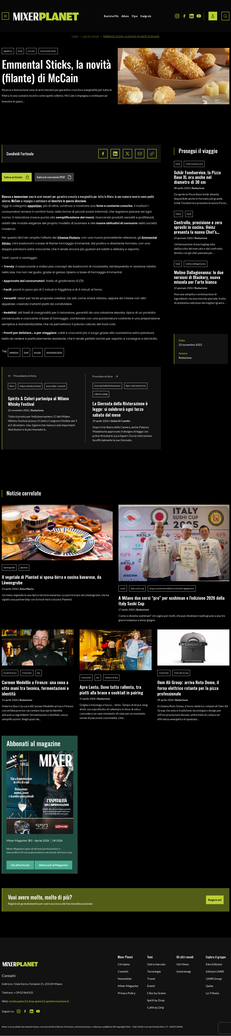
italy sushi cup (137, 588)
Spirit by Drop (156, 1000)
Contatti (123, 971)
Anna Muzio (27, 588)
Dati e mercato (156, 964)
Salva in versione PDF (54, 177)
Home (75, 36)
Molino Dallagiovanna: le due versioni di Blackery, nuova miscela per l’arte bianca (198, 277)
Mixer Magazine (128, 985)
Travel (151, 978)
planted (24, 567)
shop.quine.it (36, 1001)
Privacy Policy (126, 993)
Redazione (37, 410)
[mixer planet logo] (20, 964)
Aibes (125, 16)
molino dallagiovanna (195, 263)
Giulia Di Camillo (120, 420)
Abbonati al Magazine (53, 865)
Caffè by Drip (155, 1007)
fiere (12, 386)
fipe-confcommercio (136, 385)
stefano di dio (111, 677)
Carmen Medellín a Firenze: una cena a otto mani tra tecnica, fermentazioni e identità (35, 688)
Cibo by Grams (90, 36)
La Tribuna (212, 993)
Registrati (214, 899)
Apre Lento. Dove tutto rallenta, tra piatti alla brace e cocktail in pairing (111, 690)
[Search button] (225, 16)
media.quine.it (17, 1001)
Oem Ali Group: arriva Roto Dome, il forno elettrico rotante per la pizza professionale (188, 688)
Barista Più (111, 16)
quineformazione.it (57, 1001)
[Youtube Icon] (199, 16)
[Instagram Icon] (177, 16)
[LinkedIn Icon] (191, 16)
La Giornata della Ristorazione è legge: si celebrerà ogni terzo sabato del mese (120, 409)
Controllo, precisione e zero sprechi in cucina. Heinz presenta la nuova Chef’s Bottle (198, 227)
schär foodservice (194, 164)
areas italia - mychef (55, 386)
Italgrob (145, 16)
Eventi (151, 985)
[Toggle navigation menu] (5, 16)
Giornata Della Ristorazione (107, 385)
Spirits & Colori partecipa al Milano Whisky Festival (38, 401)
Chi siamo (124, 964)
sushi (122, 588)
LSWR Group (214, 978)
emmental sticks (48, 51)
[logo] (46, 16)
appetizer (7, 51)
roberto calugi (100, 394)
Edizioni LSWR (215, 971)
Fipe (135, 16)
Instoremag (183, 971)
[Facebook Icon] (184, 16)
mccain (31, 51)
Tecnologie (154, 971)
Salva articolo (17, 177)
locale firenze (10, 672)
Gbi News (182, 964)
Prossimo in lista (105, 376)
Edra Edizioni (214, 964)
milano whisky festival (30, 386)
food (20, 51)
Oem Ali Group (181, 672)
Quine (209, 985)
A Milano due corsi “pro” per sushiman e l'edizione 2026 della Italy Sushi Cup (171, 600)
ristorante (27, 672)
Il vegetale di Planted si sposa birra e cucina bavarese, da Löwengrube (51, 580)
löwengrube (9, 567)
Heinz (178, 213)
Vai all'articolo (20, 865)
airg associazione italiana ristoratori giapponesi (171, 588)
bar (38, 672)
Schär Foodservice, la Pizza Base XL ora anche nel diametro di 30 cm (197, 177)
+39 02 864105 (23, 992)
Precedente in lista (22, 376)
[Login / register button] (212, 16)
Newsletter (125, 978)
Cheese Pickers (68, 238)
